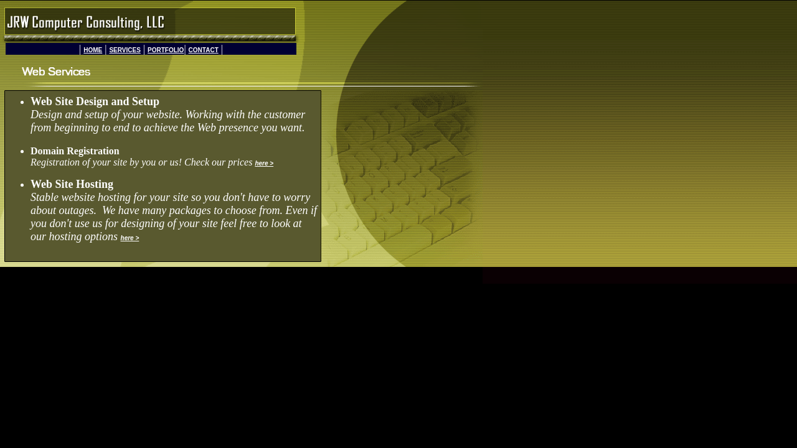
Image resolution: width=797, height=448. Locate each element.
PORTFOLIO (166, 50)
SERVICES (124, 50)
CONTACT (204, 50)
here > (264, 163)
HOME (92, 50)
